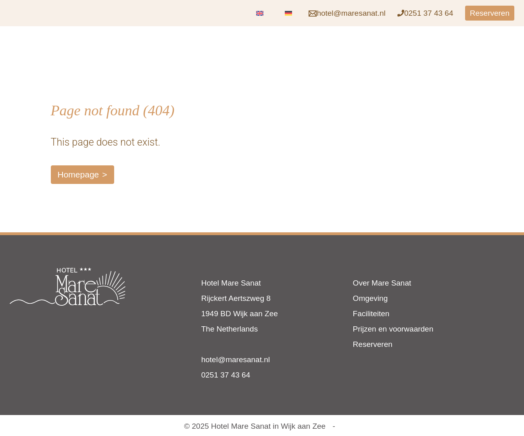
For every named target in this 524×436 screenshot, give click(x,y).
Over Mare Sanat (382, 283)
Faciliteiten (371, 313)
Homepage (78, 174)
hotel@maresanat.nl (235, 359)
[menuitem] (259, 13)
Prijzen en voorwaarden (393, 329)
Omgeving (370, 298)
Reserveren (372, 344)
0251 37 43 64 (226, 375)
